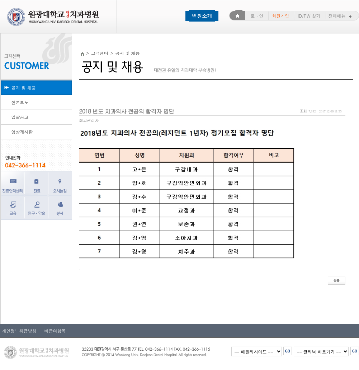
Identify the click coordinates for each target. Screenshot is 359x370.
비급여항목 (53, 331)
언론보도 (20, 102)
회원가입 (280, 16)
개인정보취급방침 (19, 331)
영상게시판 (22, 132)
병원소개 (202, 15)
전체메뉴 (341, 16)
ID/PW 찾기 (309, 16)
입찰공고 (20, 117)
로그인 (256, 16)
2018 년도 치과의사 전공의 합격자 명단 (126, 111)
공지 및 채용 (23, 87)
